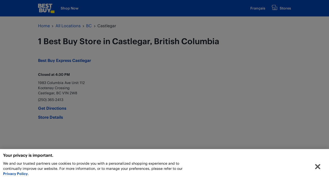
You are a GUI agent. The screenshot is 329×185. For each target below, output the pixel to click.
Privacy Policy (15, 174)
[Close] (317, 167)
